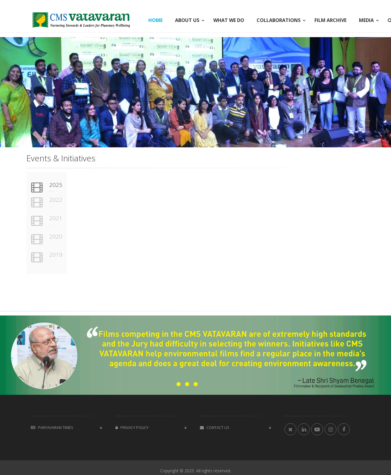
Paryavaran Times (52, 427)
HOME (155, 20)
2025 (55, 185)
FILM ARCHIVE (330, 20)
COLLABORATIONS (279, 20)
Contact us (214, 427)
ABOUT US (187, 20)
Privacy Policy (132, 427)
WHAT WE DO (228, 20)
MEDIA (366, 20)
